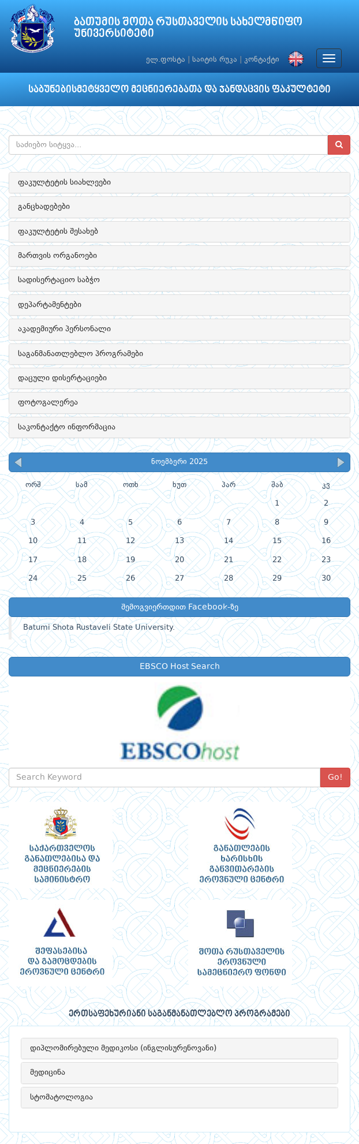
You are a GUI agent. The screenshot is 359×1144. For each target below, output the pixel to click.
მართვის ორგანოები (57, 256)
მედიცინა (47, 1072)
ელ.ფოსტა (165, 59)
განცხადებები (44, 207)
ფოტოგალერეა (48, 402)
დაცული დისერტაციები (62, 378)
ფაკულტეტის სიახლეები (64, 182)
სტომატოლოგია (61, 1097)
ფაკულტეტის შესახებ (58, 231)
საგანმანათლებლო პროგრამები (80, 354)
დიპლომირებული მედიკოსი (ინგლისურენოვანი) (123, 1048)
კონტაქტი (261, 59)
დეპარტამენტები (49, 305)
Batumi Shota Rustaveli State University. (99, 627)
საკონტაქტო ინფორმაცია (66, 427)
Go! (335, 777)
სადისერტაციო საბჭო (59, 280)
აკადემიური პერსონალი (64, 329)
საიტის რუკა (214, 59)
